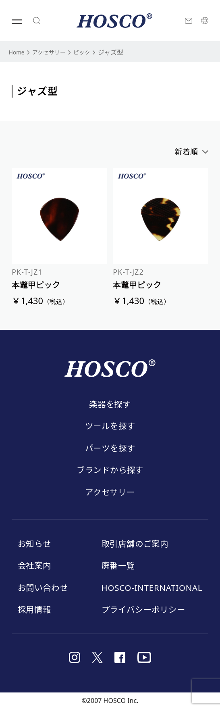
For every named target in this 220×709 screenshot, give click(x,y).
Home (18, 52)
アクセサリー (54, 52)
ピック (91, 52)
